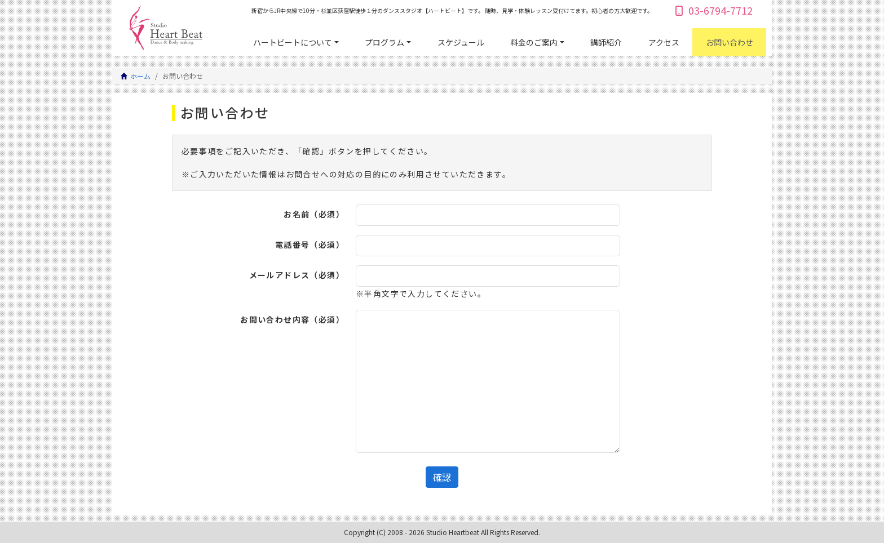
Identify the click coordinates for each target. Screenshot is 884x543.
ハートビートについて (292, 42)
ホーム (140, 76)
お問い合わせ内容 (292, 319)
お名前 (314, 214)
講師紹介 (606, 42)
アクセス (663, 42)
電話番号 (309, 244)
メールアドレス (296, 275)
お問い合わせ (729, 42)
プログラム (384, 42)
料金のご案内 (534, 42)
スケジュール (460, 42)
